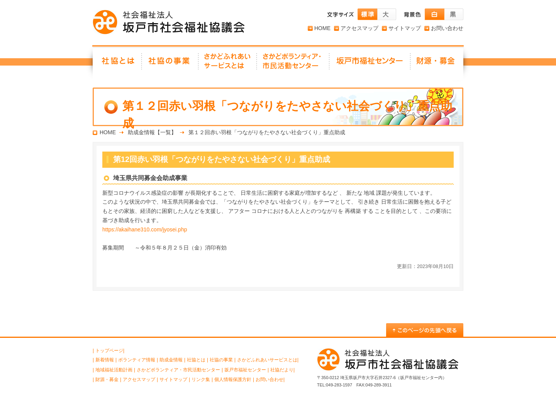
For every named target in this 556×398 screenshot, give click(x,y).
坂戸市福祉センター (370, 63)
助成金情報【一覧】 (152, 132)
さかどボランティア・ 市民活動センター (293, 63)
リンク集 (201, 379)
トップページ (109, 350)
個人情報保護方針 (232, 379)
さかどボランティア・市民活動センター (178, 370)
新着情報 (104, 360)
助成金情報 (171, 360)
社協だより (281, 370)
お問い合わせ (447, 28)
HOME (322, 28)
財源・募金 (437, 63)
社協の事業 (170, 63)
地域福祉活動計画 (113, 370)
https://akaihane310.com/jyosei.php (144, 229)
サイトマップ (404, 28)
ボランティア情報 (136, 360)
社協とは (117, 63)
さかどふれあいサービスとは (228, 63)
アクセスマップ (359, 28)
